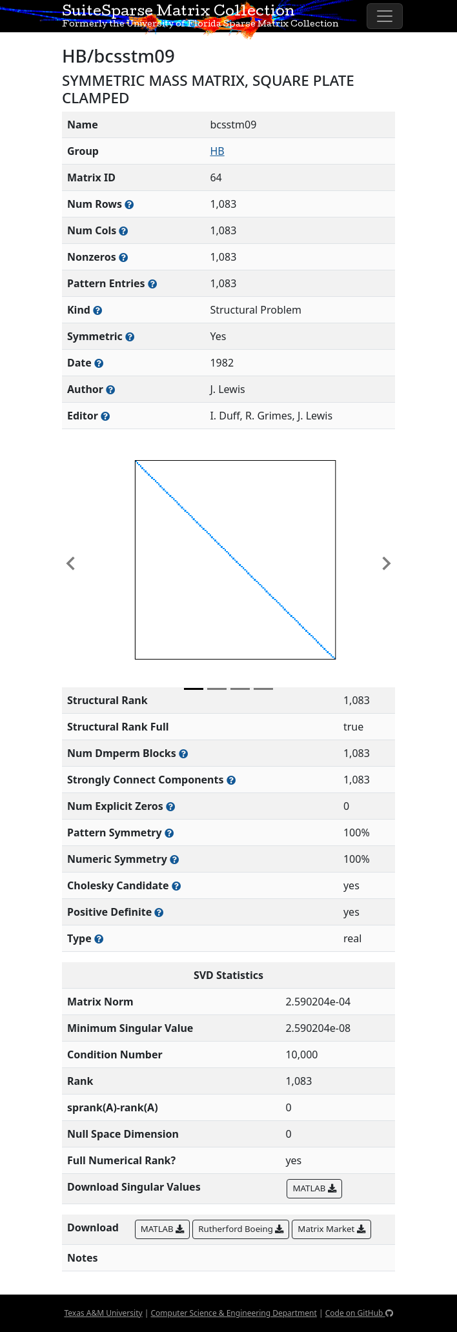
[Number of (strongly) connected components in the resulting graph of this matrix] (231, 780)
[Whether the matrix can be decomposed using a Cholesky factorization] (176, 886)
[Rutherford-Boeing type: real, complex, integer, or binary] (98, 939)
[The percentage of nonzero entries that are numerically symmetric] (174, 859)
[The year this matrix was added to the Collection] (98, 363)
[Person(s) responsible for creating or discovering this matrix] (110, 389)
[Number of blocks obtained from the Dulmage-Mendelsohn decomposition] (183, 753)
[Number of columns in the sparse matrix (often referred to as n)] (123, 231)
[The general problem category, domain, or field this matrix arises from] (97, 310)
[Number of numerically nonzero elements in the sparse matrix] (123, 257)
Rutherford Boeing (240, 1229)
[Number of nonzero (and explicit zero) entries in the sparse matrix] (152, 284)
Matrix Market (331, 1229)
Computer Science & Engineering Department (233, 1312)
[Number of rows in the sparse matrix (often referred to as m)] (129, 204)
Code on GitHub (359, 1312)
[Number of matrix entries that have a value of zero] (170, 806)
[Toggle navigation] (385, 16)
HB (217, 151)
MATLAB (314, 1188)
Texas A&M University (103, 1312)
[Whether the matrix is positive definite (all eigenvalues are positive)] (158, 912)
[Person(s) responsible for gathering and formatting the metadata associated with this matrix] (105, 416)
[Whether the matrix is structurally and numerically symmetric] (129, 336)
